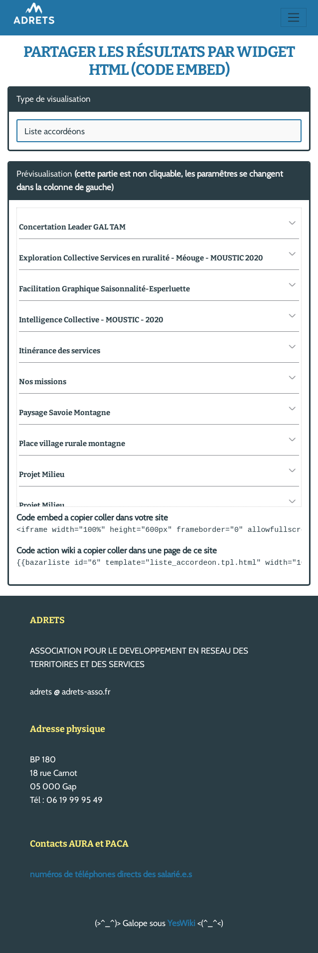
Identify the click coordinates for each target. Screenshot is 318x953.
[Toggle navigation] (294, 17)
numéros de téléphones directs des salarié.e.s (111, 874)
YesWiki (181, 923)
